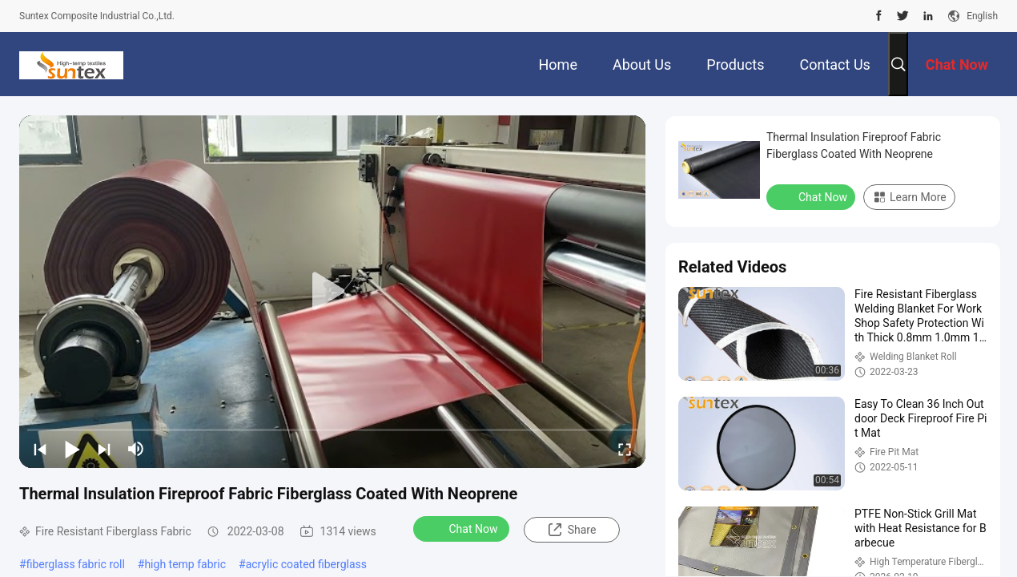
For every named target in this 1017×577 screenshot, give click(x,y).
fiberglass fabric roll (75, 564)
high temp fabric (185, 564)
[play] (332, 292)
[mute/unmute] (136, 449)
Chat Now (463, 528)
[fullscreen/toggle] (625, 449)
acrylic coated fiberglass (306, 564)
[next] (104, 449)
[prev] (40, 449)
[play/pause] (72, 449)
